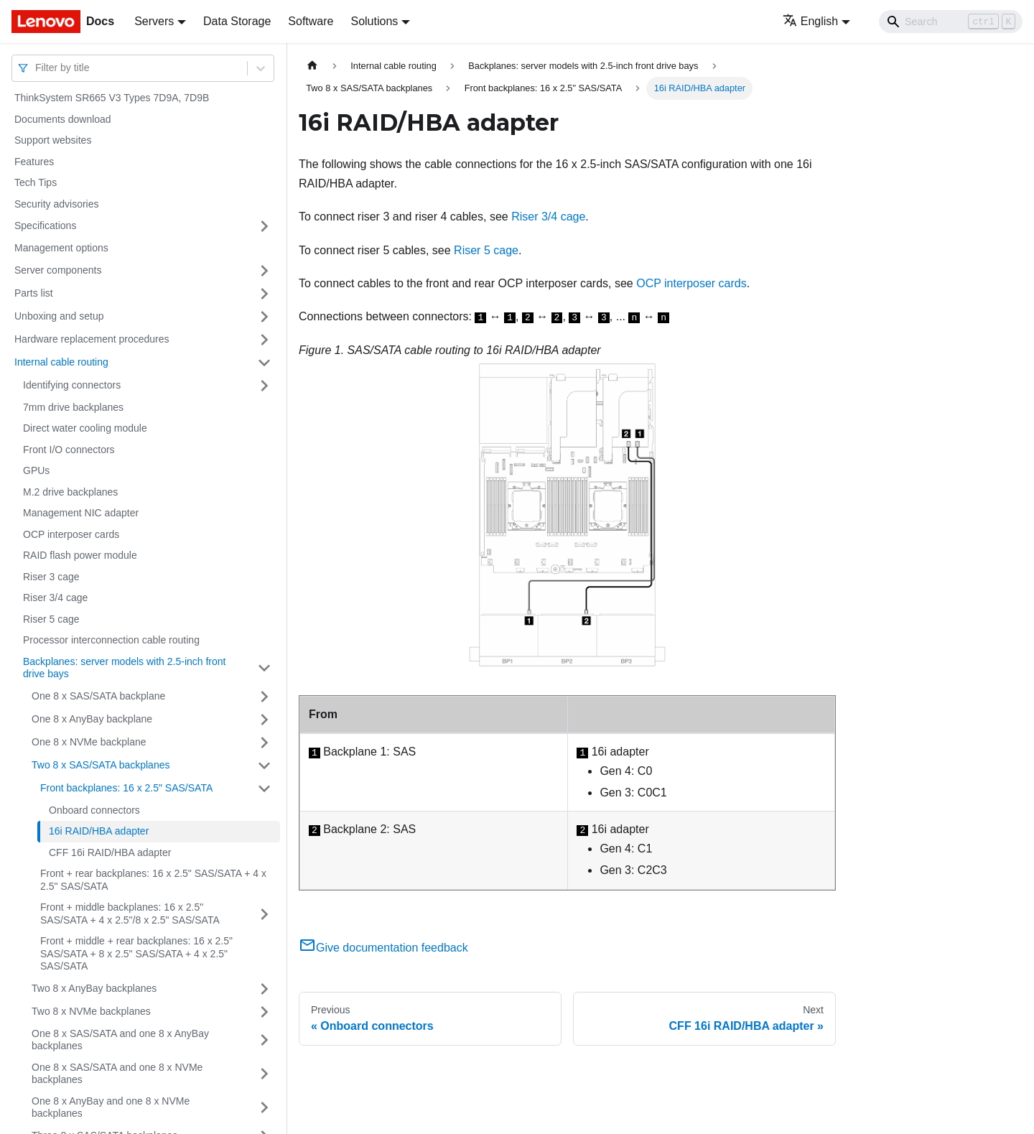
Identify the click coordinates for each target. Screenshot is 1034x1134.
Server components (57, 270)
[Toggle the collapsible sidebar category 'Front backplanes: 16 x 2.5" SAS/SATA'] (264, 788)
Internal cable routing (61, 362)
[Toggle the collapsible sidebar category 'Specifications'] (264, 226)
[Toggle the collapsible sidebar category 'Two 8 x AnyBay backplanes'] (264, 988)
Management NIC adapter (81, 513)
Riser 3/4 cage (55, 597)
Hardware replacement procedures (91, 339)
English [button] (810, 21)
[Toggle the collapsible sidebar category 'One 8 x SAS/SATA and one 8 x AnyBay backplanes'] (264, 1040)
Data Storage (237, 21)
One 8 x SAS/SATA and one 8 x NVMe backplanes (117, 1073)
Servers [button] (154, 21)
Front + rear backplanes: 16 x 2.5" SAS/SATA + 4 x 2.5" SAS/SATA (153, 880)
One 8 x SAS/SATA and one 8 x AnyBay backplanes (120, 1040)
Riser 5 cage (51, 619)
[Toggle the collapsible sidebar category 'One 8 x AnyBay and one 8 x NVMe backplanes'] (264, 1108)
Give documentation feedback (383, 948)
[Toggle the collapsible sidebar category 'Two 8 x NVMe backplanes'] (264, 1011)
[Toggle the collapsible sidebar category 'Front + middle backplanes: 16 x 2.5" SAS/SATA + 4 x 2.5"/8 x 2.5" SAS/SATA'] (264, 914)
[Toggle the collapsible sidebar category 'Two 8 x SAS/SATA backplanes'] (264, 765)
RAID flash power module (80, 555)
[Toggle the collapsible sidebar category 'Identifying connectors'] (264, 385)
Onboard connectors (94, 810)
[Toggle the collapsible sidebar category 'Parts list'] (264, 293)
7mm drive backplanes (73, 407)
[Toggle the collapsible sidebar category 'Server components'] (264, 270)
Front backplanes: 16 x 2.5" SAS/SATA (126, 788)
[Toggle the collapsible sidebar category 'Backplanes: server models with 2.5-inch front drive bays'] (264, 668)
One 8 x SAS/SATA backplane (98, 696)
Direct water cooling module (85, 428)
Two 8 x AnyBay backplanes (94, 988)
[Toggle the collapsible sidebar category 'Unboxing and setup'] (264, 316)
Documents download (62, 119)
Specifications (45, 225)
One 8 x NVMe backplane (89, 742)
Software (310, 21)
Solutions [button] (374, 21)
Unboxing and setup (59, 316)
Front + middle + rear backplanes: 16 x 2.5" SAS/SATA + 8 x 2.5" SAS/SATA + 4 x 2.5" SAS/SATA (136, 953)
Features (34, 161)
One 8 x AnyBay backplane (92, 719)
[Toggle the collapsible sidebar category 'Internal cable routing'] (264, 362)
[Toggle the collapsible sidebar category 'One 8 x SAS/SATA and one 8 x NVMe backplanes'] (264, 1074)
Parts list (33, 293)
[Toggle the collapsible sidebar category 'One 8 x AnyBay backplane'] (264, 719)
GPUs (36, 470)
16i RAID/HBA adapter (99, 831)
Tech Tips (35, 182)
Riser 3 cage (51, 576)
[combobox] (36, 68)
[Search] (951, 21)
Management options (61, 248)
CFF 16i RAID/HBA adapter (110, 852)
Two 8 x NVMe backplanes (91, 1011)
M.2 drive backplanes (70, 492)
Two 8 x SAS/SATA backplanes (100, 765)
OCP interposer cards (71, 534)
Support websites (52, 140)
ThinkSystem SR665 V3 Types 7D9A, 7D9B (111, 97)
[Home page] (312, 66)
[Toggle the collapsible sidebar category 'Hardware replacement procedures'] (264, 339)
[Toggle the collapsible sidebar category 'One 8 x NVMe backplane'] (264, 742)
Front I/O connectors (69, 449)
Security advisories (56, 204)
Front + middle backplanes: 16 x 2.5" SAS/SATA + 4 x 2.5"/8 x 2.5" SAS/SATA (130, 913)
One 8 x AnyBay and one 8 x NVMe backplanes (111, 1107)
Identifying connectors (72, 385)
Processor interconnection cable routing (111, 640)
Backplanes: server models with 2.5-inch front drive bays (124, 668)
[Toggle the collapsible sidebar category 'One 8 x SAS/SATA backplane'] (264, 696)
